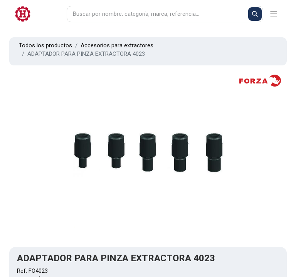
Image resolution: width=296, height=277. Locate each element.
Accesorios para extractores (117, 45)
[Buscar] (255, 14)
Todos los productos (45, 45)
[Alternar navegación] (273, 14)
